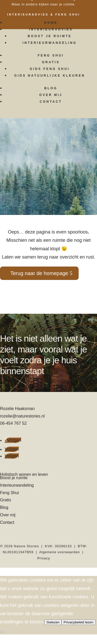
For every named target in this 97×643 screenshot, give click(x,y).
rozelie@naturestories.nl (22, 416)
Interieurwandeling (50, 43)
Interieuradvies (51, 29)
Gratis (50, 62)
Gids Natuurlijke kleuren (49, 75)
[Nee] (2, 632)
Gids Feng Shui (50, 69)
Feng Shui (51, 55)
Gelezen (53, 622)
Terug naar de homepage (39, 273)
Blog (50, 88)
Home (51, 23)
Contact (51, 101)
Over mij (50, 95)
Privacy (43, 558)
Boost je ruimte (50, 36)
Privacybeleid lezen (78, 622)
